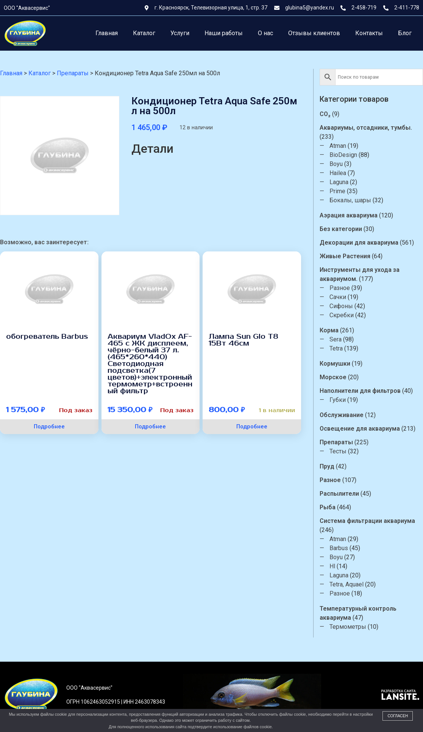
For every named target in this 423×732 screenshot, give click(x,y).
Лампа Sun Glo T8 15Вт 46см (243, 339)
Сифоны (342, 306)
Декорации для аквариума (359, 242)
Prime (338, 191)
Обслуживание (342, 415)
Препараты (337, 442)
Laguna (339, 182)
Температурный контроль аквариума (358, 613)
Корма (329, 330)
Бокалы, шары (351, 200)
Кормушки (335, 363)
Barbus (339, 548)
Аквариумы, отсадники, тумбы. (366, 127)
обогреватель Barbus (47, 336)
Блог (405, 33)
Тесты (338, 451)
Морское (333, 377)
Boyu (336, 163)
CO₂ (325, 114)
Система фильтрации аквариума (368, 520)
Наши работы (223, 33)
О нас (265, 33)
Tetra (336, 348)
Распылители (340, 493)
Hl (333, 566)
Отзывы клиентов (314, 33)
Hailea (338, 173)
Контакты (369, 33)
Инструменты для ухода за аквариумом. (360, 274)
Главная (106, 33)
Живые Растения (345, 256)
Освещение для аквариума (360, 428)
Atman (338, 145)
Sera (336, 339)
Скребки (342, 315)
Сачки (338, 297)
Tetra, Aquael (347, 584)
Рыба (328, 507)
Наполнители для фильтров (360, 390)
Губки (338, 399)
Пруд (327, 466)
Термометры (348, 626)
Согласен (397, 716)
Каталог (144, 33)
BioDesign (344, 154)
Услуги (179, 33)
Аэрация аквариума (349, 215)
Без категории (341, 229)
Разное (340, 288)
